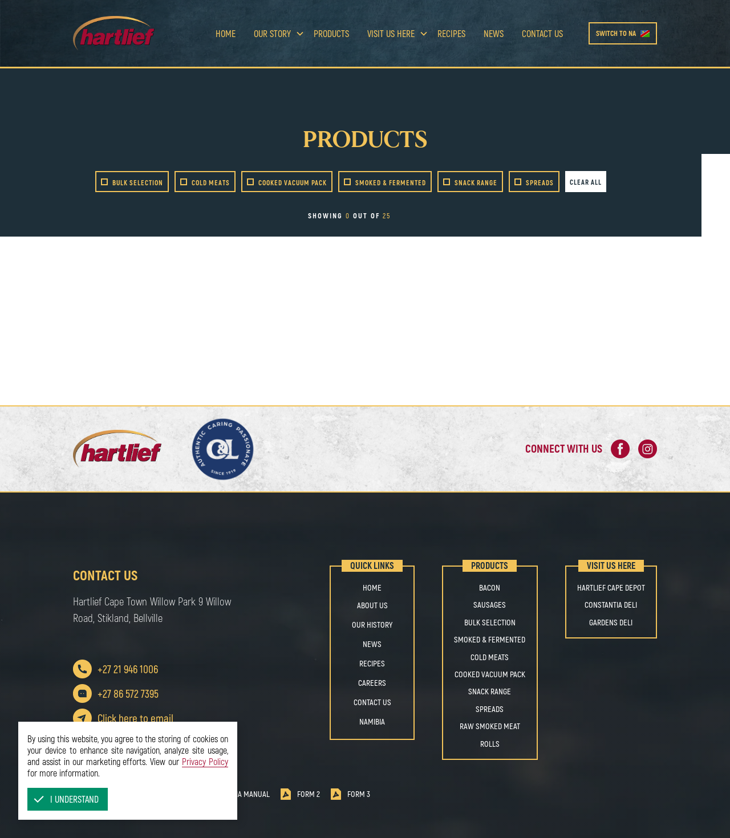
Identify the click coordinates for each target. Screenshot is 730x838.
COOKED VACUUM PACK (490, 674)
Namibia (372, 721)
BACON (489, 588)
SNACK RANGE (489, 691)
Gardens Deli (610, 623)
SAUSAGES (489, 605)
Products (331, 33)
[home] (131, 33)
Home (226, 33)
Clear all (586, 182)
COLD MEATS (490, 657)
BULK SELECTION (490, 623)
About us (372, 605)
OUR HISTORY (372, 624)
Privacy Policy (205, 761)
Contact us (542, 33)
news (494, 33)
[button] (67, 799)
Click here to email (135, 718)
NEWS (372, 644)
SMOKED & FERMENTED (489, 640)
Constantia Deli (611, 605)
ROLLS (490, 744)
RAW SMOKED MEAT (490, 726)
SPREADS (490, 709)
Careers (372, 683)
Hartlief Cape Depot (611, 588)
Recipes (451, 33)
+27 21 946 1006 (128, 669)
